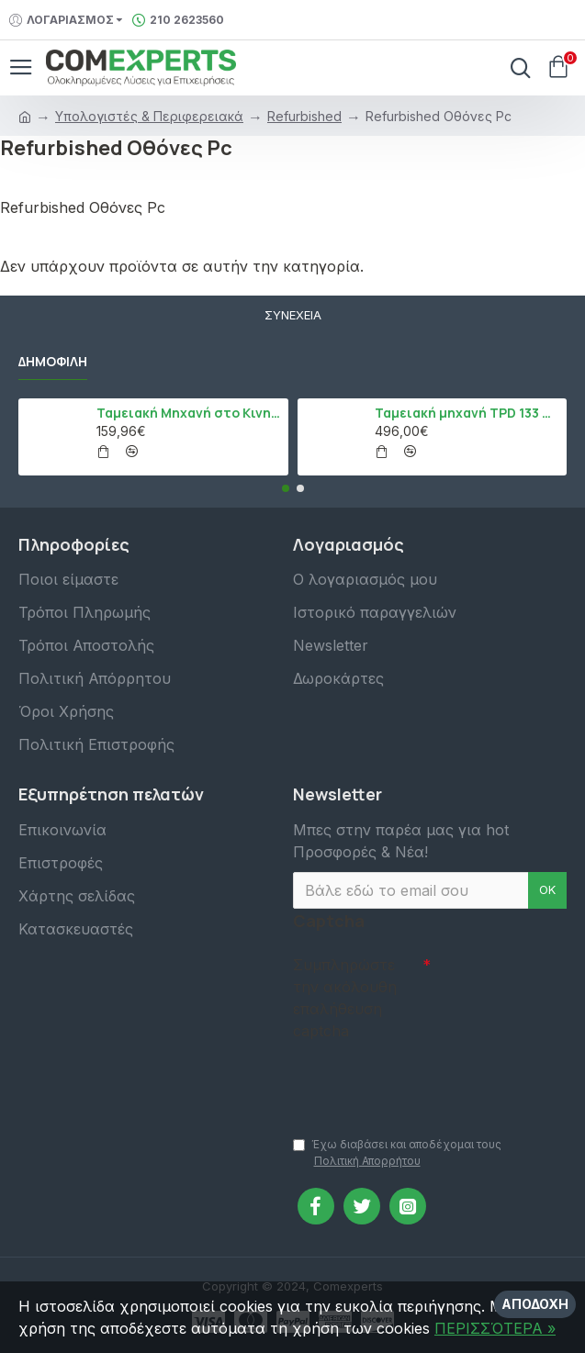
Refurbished (304, 116)
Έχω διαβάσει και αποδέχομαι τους (397, 1153)
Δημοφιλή (52, 361)
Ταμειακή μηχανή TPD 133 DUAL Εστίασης (467, 413)
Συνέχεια (292, 315)
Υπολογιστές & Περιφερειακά (149, 116)
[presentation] (421, 1079)
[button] (285, 488)
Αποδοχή (534, 1304)
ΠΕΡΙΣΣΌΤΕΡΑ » (495, 1328)
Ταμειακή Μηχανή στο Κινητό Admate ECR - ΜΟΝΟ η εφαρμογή (189, 413)
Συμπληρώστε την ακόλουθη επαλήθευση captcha (345, 998)
